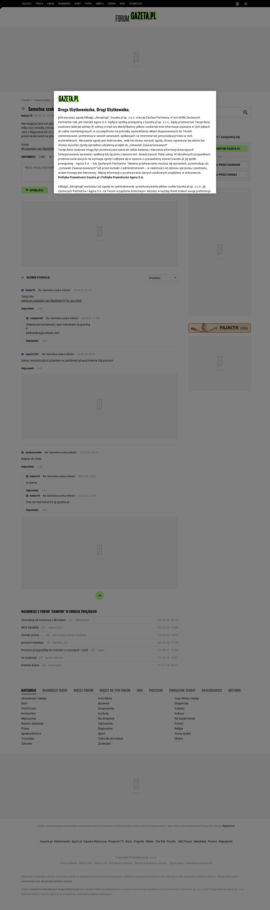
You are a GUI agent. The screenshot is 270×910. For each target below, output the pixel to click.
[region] (135, 142)
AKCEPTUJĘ (197, 185)
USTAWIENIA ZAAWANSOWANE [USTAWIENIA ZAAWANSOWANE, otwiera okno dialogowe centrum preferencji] (85, 185)
